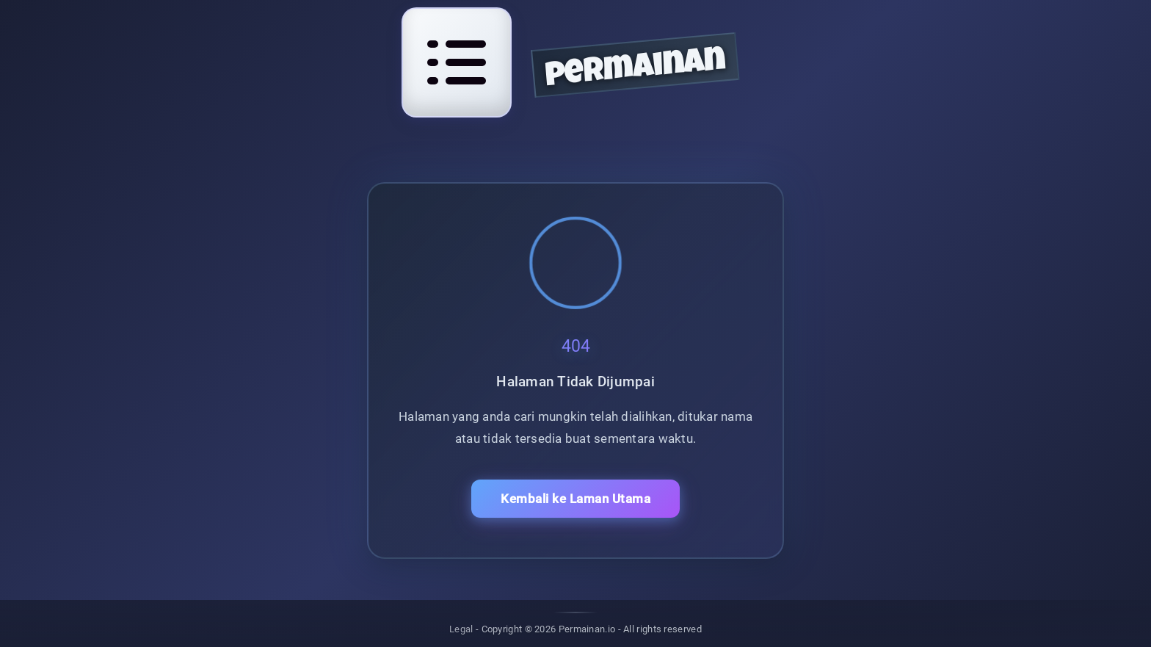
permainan (635, 70)
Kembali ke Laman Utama (575, 498)
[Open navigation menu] (456, 62)
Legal (461, 629)
